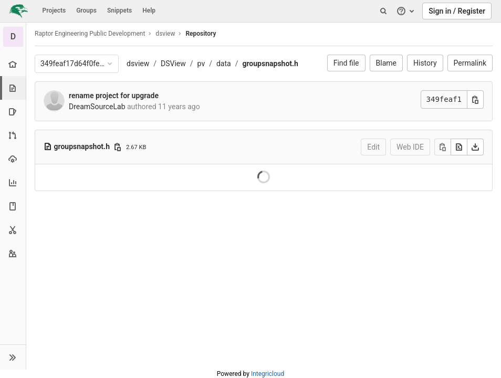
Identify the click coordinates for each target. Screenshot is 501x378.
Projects (54, 10)
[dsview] (13, 36)
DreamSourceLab (97, 106)
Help (148, 10)
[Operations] (13, 159)
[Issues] (13, 111)
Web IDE (410, 147)
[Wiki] (13, 206)
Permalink (470, 63)
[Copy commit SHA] (475, 99)
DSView (173, 63)
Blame (386, 63)
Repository (200, 33)
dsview (138, 63)
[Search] (383, 11)
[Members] (13, 253)
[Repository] (14, 88)
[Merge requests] (13, 135)
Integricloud (267, 373)
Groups (86, 10)
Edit (373, 147)
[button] (13, 357)
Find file (346, 63)
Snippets (119, 10)
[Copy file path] (117, 147)
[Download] (475, 147)
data (223, 63)
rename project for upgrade (114, 95)
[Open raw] (459, 147)
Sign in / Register (457, 11)
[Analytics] (13, 182)
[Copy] (442, 147)
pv (201, 63)
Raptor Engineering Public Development (90, 33)
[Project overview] (13, 64)
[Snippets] (13, 230)
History (425, 63)
